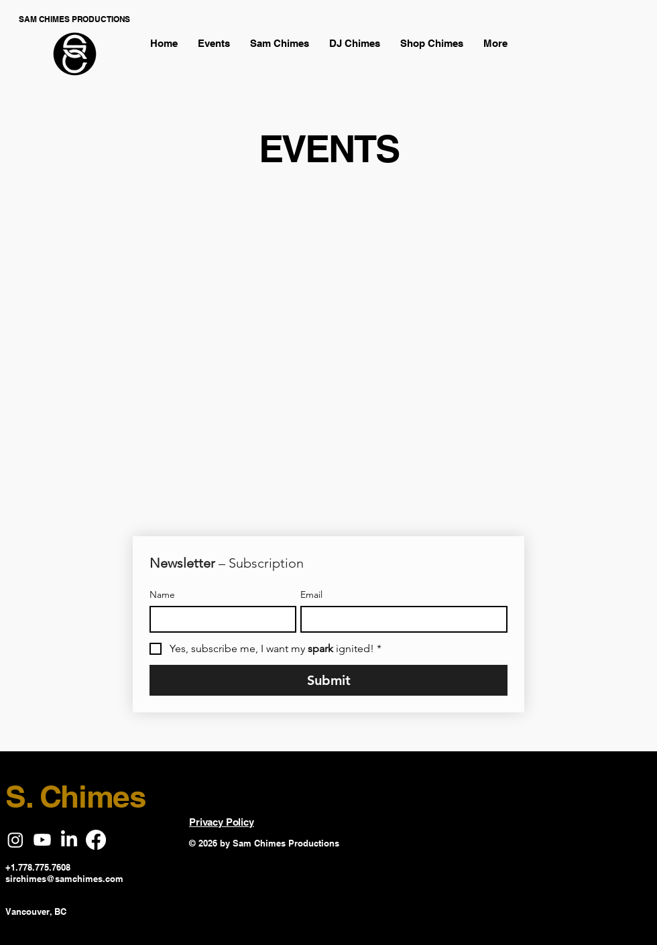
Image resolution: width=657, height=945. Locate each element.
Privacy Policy (221, 822)
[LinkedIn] (69, 840)
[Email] (400, 619)
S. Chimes (75, 796)
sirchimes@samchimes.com (64, 878)
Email (311, 595)
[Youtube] (42, 840)
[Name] (219, 619)
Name (162, 595)
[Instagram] (15, 840)
